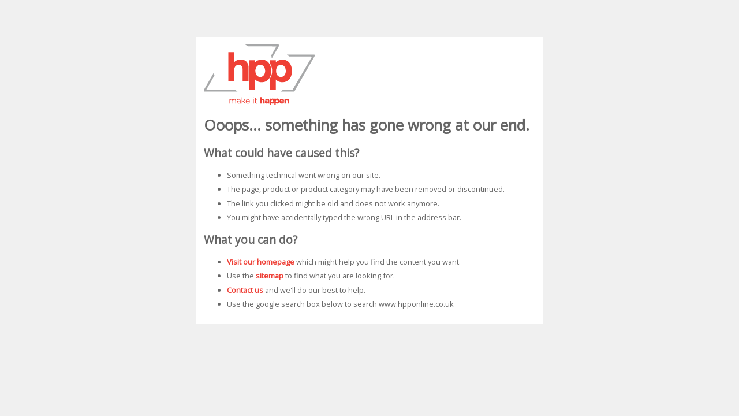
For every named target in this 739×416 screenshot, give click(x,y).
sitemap (269, 275)
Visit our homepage (260, 262)
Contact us (245, 290)
